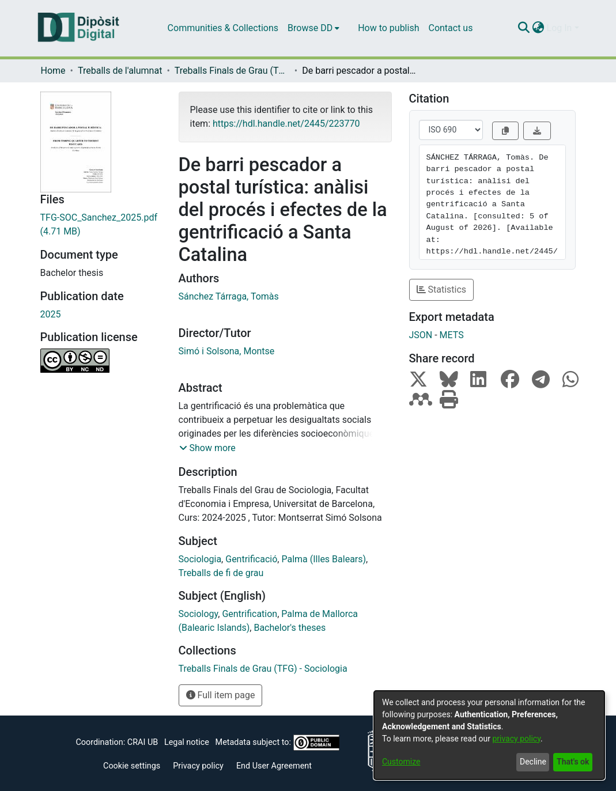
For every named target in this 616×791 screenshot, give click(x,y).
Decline (533, 761)
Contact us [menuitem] (450, 27)
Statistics (442, 289)
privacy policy (516, 738)
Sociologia (200, 559)
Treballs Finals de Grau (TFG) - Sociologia (232, 70)
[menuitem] (313, 28)
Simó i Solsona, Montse (227, 351)
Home (53, 70)
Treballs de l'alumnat (120, 70)
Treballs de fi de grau (221, 572)
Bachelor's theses (290, 627)
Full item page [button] (220, 695)
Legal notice (186, 742)
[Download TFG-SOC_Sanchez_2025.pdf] (100, 225)
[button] (207, 448)
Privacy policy (198, 766)
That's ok (573, 761)
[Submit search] (524, 28)
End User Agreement (274, 766)
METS (452, 335)
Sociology (198, 613)
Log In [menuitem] (559, 27)
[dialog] (489, 735)
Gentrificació (251, 559)
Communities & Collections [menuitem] (223, 27)
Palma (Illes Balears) (323, 559)
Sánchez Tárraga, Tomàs (229, 296)
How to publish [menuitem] (388, 27)
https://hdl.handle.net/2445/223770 (286, 123)
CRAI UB (142, 742)
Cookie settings (131, 766)
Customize (401, 761)
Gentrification (249, 613)
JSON (421, 335)
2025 (50, 314)
